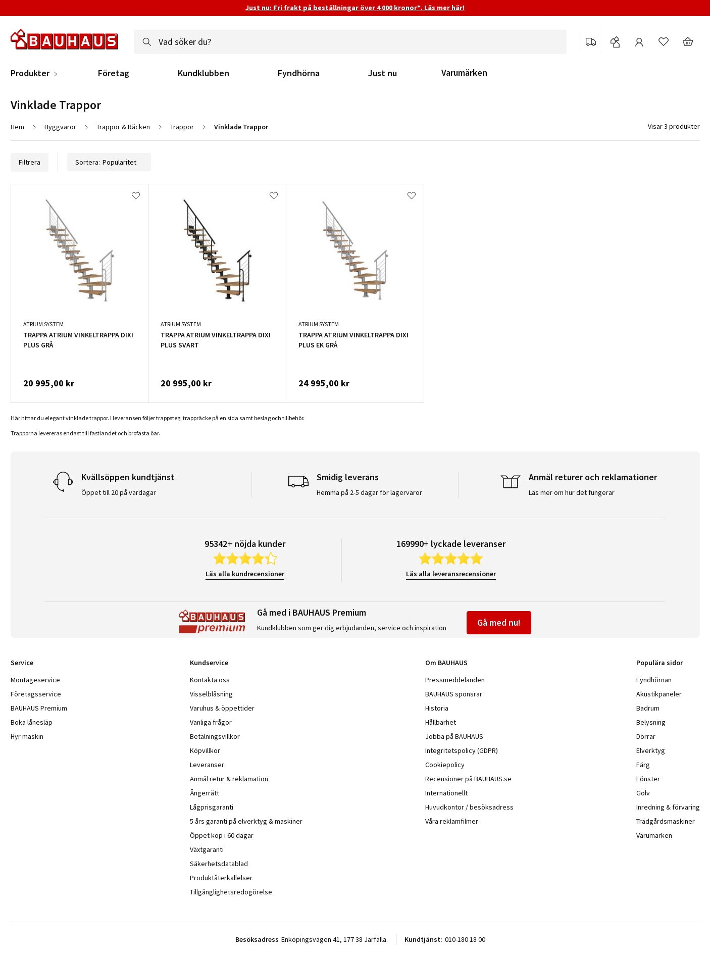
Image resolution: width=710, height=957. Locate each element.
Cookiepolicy (445, 764)
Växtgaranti (207, 849)
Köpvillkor (205, 750)
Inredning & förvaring (668, 807)
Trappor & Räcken (123, 126)
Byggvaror (60, 126)
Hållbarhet (440, 722)
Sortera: (109, 162)
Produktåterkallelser (221, 877)
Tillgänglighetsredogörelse (231, 891)
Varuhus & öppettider (222, 708)
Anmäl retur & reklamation (229, 778)
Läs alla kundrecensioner (245, 573)
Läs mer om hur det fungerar (572, 492)
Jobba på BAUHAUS (454, 736)
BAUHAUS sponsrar (453, 693)
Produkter (30, 73)
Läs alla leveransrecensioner (451, 573)
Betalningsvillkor (215, 736)
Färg (643, 764)
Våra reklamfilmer (451, 821)
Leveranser (207, 764)
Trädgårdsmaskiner (665, 821)
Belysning (651, 722)
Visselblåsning (211, 693)
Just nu (382, 73)
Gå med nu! (499, 622)
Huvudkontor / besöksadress (469, 807)
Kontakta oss (210, 679)
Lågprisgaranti (211, 807)
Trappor (182, 126)
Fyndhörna (299, 73)
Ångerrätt (204, 792)
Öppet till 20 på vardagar (118, 492)
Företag (113, 73)
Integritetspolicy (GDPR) (461, 750)
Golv (643, 792)
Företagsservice (36, 693)
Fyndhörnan (654, 679)
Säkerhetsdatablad (219, 863)
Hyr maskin (27, 736)
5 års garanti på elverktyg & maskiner (246, 821)
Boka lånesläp (32, 722)
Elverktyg (650, 750)
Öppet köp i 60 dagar (221, 835)
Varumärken (464, 72)
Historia (436, 708)
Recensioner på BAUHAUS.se (468, 778)
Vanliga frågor (211, 722)
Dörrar (645, 736)
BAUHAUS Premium (39, 708)
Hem (17, 126)
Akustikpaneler (659, 693)
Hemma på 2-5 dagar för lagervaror (369, 492)
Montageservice (35, 679)
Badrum (648, 708)
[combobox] (350, 42)
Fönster (648, 778)
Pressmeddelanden (455, 679)
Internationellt (446, 792)
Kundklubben (203, 73)
